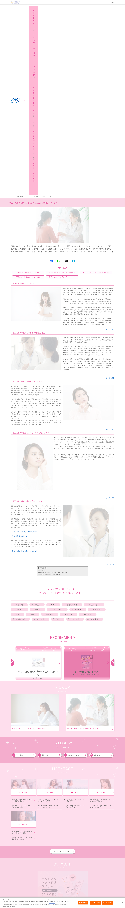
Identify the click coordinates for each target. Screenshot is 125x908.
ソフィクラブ (43, 869)
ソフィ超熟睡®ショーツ (39, 771)
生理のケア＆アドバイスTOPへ (62, 668)
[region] (62, 902)
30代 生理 (97, 426)
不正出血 (77, 426)
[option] (38, 480)
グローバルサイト (96, 869)
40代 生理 (87, 431)
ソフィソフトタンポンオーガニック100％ (21, 788)
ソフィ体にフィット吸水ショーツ (19, 814)
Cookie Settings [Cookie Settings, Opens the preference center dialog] (83, 902)
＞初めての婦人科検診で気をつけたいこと (24, 368)
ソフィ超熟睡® (98, 760)
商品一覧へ (107, 750)
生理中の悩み (45, 572)
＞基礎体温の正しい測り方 (19, 353)
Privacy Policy (52, 903)
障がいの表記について (96, 891)
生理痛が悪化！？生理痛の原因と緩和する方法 (48, 623)
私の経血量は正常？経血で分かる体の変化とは (74, 617)
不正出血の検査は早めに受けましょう (62, 94)
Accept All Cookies (107, 902)
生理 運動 (19, 426)
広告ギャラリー (70, 865)
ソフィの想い (17, 869)
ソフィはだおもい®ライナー (63, 823)
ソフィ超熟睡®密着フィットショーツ (72, 805)
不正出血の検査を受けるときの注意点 (96, 89)
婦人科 (37, 426)
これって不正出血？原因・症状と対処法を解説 (48, 617)
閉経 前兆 (68, 431)
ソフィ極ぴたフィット (94, 805)
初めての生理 (72, 422)
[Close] (122, 902)
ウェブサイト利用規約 (50, 891)
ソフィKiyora (44, 823)
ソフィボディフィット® (80, 760)
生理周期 (49, 431)
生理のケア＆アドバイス (98, 865)
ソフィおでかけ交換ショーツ (18, 771)
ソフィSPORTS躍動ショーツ (47, 805)
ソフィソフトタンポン (45, 788)
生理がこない (94, 422)
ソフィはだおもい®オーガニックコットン (21, 760)
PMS (53, 422)
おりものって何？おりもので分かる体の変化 (22, 623)
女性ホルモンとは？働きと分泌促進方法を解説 (22, 655)
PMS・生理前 (20, 572)
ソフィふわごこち (83, 823)
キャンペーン (43, 865)
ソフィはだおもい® (44, 760)
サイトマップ (69, 869)
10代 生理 (75, 436)
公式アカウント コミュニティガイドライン (78, 891)
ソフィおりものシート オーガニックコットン (22, 823)
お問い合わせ (40, 891)
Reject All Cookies (95, 902)
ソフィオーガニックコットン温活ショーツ (21, 805)
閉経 (57, 436)
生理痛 (37, 422)
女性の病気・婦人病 (73, 572)
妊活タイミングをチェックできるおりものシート (22, 831)
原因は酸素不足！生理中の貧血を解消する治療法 (22, 649)
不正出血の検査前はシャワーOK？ (28, 94)
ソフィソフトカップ (15, 797)
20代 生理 (94, 436)
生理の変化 (97, 572)
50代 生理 (40, 436)
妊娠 (32, 431)
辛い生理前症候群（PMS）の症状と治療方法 (74, 623)
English (24, 8)
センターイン (14, 763)
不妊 (17, 431)
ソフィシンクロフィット (17, 780)
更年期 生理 (20, 436)
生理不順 (19, 422)
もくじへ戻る (110, 146)
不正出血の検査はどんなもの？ (28, 89)
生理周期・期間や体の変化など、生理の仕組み (22, 617)
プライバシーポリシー (62, 891)
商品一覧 (16, 865)
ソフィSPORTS (61, 760)
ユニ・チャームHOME (29, 891)
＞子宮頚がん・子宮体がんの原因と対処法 (24, 348)
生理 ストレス (57, 426)
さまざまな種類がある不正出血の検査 (62, 89)
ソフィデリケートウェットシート (19, 840)
